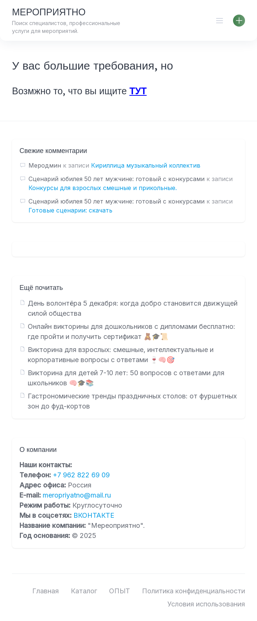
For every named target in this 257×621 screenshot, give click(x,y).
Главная (45, 591)
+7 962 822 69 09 (81, 475)
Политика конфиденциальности (193, 591)
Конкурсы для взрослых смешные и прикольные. (102, 188)
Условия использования (206, 604)
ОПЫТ (119, 591)
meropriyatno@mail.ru (77, 495)
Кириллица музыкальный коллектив (145, 165)
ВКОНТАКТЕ (93, 515)
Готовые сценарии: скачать (70, 210)
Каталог (84, 591)
